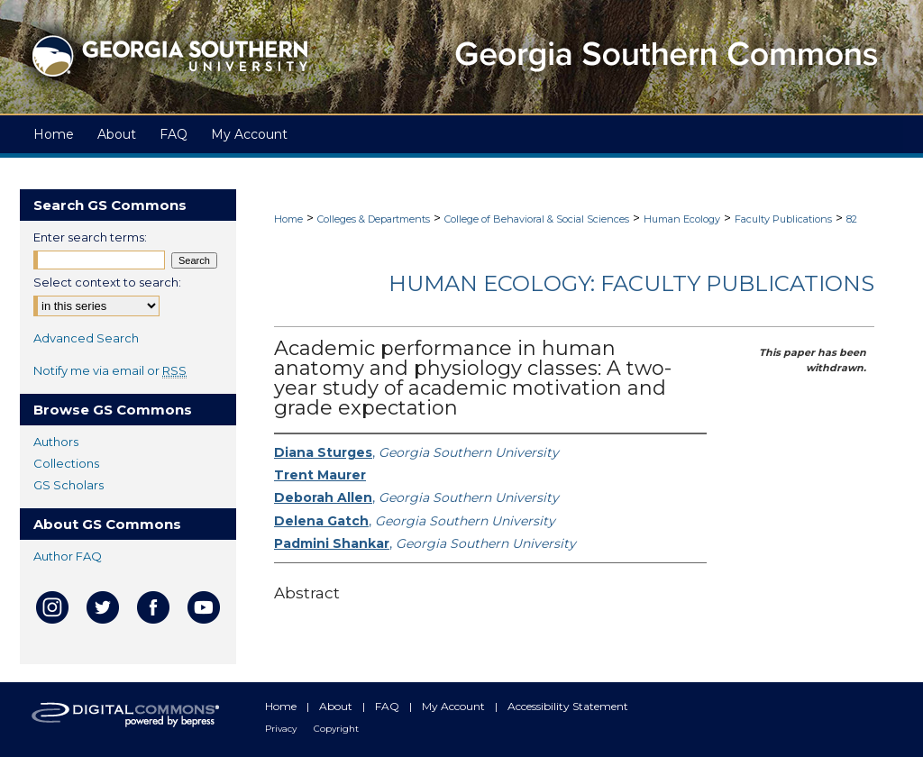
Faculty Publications (783, 219)
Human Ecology (682, 219)
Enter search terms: (90, 237)
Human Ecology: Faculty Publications (631, 283)
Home (288, 219)
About (337, 706)
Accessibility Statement (567, 706)
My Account (455, 706)
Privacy (282, 728)
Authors (55, 441)
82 (851, 219)
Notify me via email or (110, 370)
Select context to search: (107, 282)
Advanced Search (86, 338)
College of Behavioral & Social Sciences (536, 219)
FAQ (388, 706)
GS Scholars (68, 485)
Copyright (336, 728)
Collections (66, 463)
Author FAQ (67, 556)
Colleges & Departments (373, 219)
